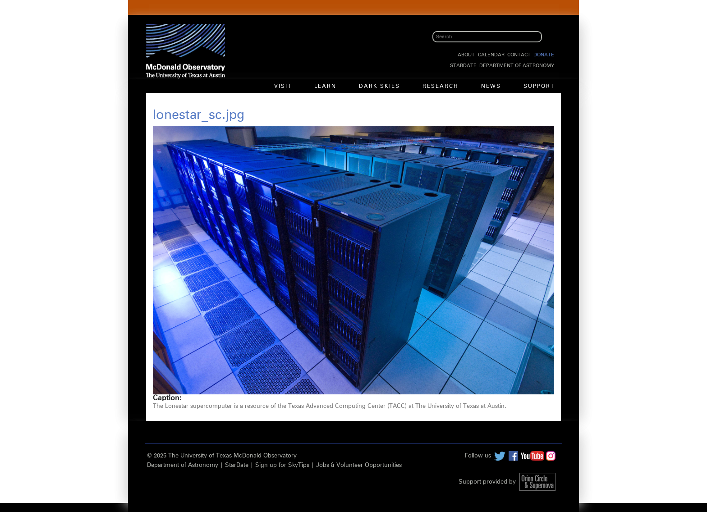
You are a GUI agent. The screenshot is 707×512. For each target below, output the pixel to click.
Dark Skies (379, 86)
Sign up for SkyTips (282, 465)
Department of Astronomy (516, 65)
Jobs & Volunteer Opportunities (359, 465)
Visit (283, 86)
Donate (543, 54)
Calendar (491, 54)
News (491, 86)
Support (539, 86)
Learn (325, 86)
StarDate (463, 65)
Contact (519, 54)
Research (440, 86)
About (466, 54)
